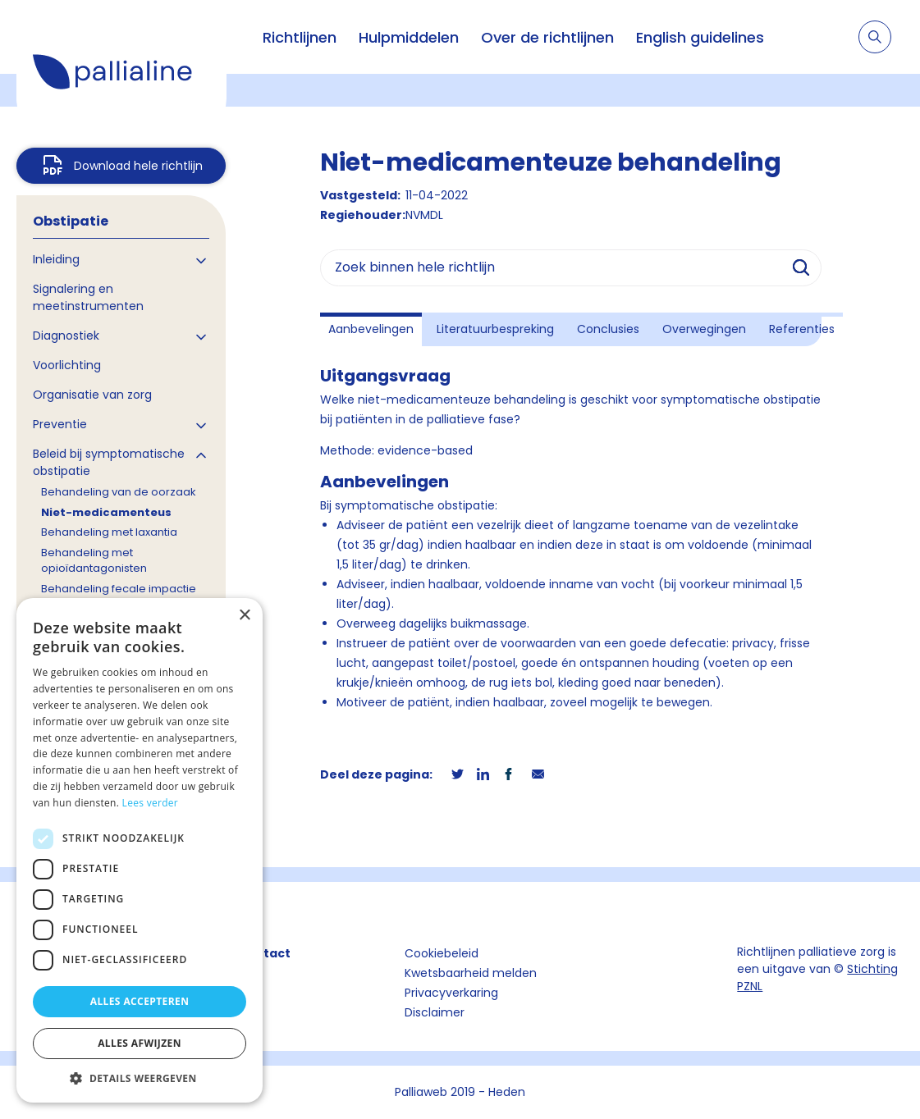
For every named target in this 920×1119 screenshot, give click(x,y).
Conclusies (608, 329)
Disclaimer (435, 1012)
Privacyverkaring (451, 992)
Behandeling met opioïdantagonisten (94, 561)
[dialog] (139, 850)
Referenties (802, 329)
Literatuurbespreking (495, 329)
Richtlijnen (299, 37)
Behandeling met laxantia (109, 532)
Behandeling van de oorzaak (118, 492)
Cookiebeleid (441, 953)
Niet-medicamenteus (106, 512)
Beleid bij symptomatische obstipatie (109, 462)
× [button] (244, 616)
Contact (264, 953)
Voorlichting (67, 365)
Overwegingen (704, 329)
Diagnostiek (66, 335)
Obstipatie (70, 221)
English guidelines (700, 37)
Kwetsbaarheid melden (471, 973)
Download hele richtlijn (138, 166)
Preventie (60, 424)
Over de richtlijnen (547, 37)
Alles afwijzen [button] (139, 1043)
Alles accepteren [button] (140, 1001)
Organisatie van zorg (92, 394)
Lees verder (150, 803)
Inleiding (56, 259)
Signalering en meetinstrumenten (88, 297)
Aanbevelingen (371, 329)
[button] (139, 1078)
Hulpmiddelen (409, 37)
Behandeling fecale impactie (118, 588)
